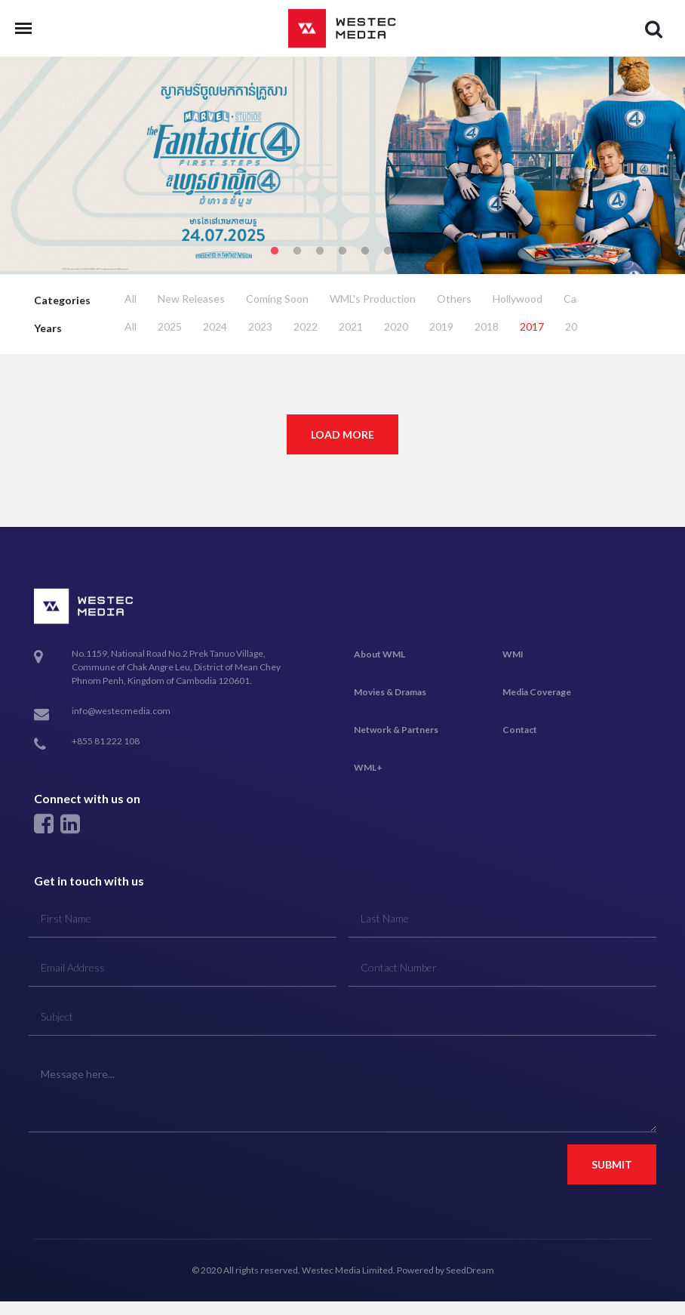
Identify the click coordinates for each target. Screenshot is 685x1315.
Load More (342, 434)
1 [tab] (274, 251)
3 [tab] (319, 251)
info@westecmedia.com (121, 710)
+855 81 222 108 (106, 741)
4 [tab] (342, 251)
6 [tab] (387, 251)
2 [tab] (297, 251)
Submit (611, 1164)
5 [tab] (365, 251)
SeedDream (470, 1270)
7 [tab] (410, 251)
